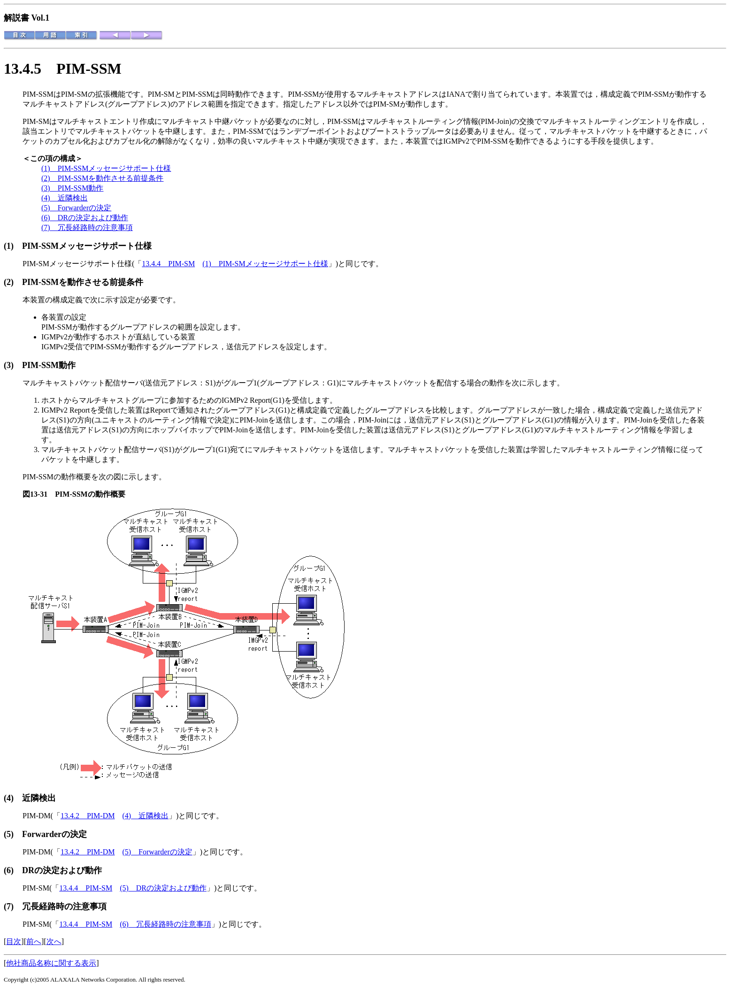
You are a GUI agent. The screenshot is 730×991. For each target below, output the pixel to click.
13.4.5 (30, 68)
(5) (13, 834)
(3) (13, 365)
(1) (13, 246)
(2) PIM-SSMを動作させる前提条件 (102, 178)
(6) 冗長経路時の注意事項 (165, 924)
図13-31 (39, 494)
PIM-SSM (89, 68)
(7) (13, 906)
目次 (13, 941)
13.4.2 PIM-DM (88, 816)
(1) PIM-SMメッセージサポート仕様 (265, 264)
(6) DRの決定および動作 (84, 218)
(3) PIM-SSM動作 (72, 188)
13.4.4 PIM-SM (168, 264)
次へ (53, 941)
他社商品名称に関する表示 (51, 963)
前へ (33, 941)
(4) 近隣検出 (64, 198)
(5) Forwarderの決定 (76, 208)
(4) (13, 798)
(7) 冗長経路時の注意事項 (87, 227)
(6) (13, 870)
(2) (13, 282)
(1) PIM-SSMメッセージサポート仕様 (106, 168)
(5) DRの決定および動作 (163, 888)
